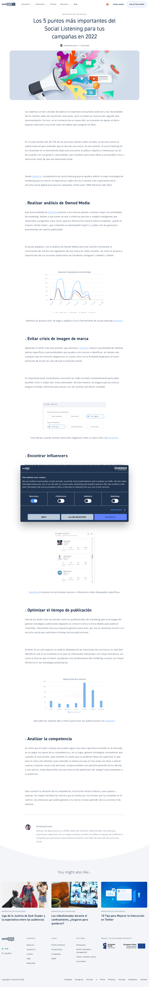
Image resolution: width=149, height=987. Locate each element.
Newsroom (31, 963)
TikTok (102, 979)
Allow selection (77, 517)
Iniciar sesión (118, 4)
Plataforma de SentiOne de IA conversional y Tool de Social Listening (8, 4)
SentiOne (37, 176)
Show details (116, 510)
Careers (30, 954)
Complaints (56, 954)
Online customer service (86, 957)
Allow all (110, 517)
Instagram (79, 979)
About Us (30, 945)
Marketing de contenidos (74, 14)
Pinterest (111, 979)
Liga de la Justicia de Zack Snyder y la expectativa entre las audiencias (23, 918)
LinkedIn (143, 979)
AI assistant (81, 961)
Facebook (68, 979)
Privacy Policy (56, 949)
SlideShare (132, 979)
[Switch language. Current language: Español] (108, 4)
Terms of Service (58, 945)
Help (6, 949)
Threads (89, 979)
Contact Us (31, 949)
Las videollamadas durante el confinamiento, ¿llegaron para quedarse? (69, 919)
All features (81, 945)
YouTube (121, 979)
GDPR (53, 958)
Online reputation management (83, 950)
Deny (43, 517)
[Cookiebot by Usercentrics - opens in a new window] (116, 469)
